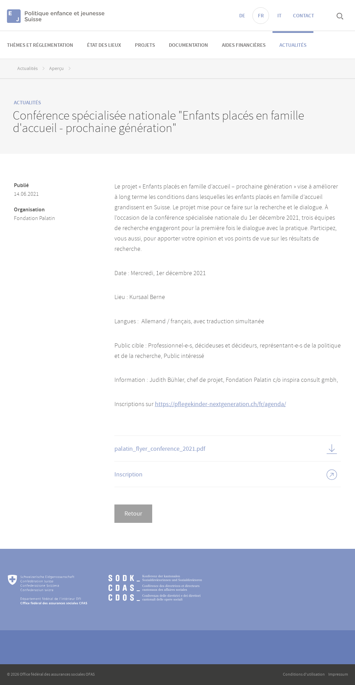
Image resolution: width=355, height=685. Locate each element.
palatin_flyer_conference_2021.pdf (159, 449)
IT (279, 15)
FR (261, 15)
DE (242, 15)
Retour (133, 514)
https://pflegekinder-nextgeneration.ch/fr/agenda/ (220, 404)
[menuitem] (40, 45)
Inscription (128, 474)
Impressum (338, 674)
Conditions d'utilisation (304, 674)
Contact (303, 15)
